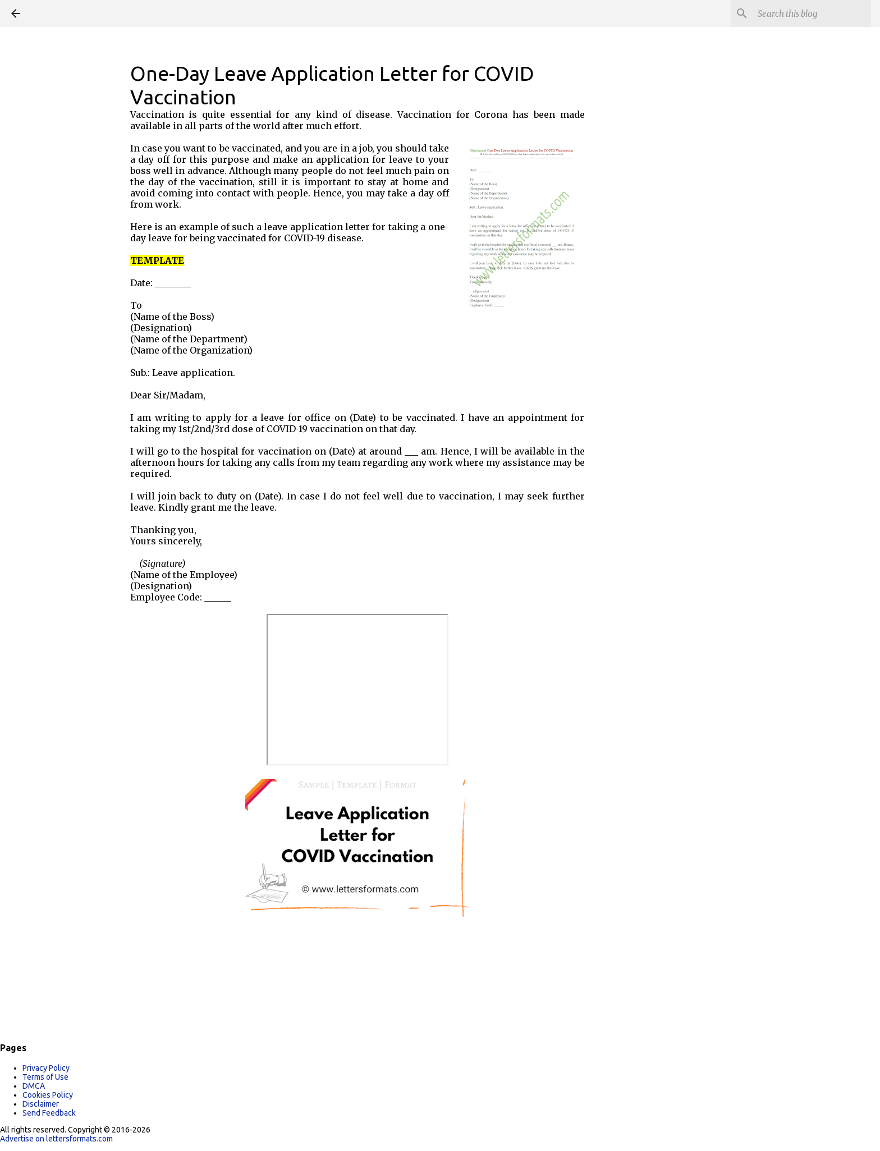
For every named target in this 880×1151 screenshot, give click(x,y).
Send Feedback (49, 1112)
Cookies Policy (47, 1094)
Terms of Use (45, 1076)
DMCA (33, 1085)
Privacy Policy (46, 1067)
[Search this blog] (812, 13)
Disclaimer (40, 1103)
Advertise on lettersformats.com (56, 1138)
